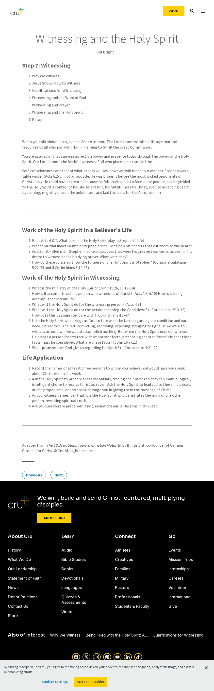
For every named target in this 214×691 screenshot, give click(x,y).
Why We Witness (45, 75)
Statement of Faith (25, 578)
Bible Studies (73, 559)
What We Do (19, 559)
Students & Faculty (132, 606)
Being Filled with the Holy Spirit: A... (116, 635)
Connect (125, 536)
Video (66, 611)
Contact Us (18, 606)
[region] (107, 675)
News (13, 587)
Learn (68, 536)
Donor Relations (22, 596)
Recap (37, 119)
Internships (178, 568)
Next (58, 474)
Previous (34, 474)
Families (122, 568)
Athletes (123, 550)
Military (122, 578)
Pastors (122, 587)
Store (13, 615)
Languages (71, 587)
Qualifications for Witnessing (57, 90)
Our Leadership (22, 568)
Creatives (124, 559)
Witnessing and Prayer (51, 104)
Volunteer (177, 587)
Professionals (127, 596)
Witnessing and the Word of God (59, 97)
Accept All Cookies (90, 682)
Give (173, 11)
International (179, 596)
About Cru (54, 518)
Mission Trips (180, 559)
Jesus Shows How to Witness (56, 83)
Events (174, 550)
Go (172, 536)
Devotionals (72, 578)
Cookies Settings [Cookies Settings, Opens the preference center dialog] (55, 682)
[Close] (206, 667)
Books (67, 568)
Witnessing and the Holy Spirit (57, 112)
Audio (66, 550)
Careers (175, 578)
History (14, 550)
